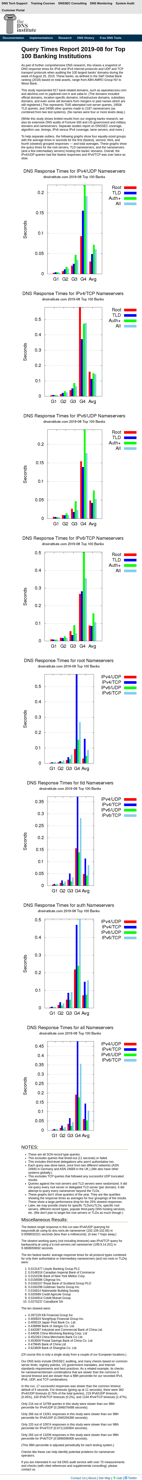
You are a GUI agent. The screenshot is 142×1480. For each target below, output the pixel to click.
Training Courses (43, 3)
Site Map (104, 1478)
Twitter (131, 1478)
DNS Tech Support (14, 3)
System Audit (125, 3)
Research (65, 38)
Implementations (41, 38)
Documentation (13, 38)
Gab (117, 1478)
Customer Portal (13, 10)
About (92, 1478)
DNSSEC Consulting (72, 3)
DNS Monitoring (101, 3)
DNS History (85, 38)
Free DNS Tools (110, 38)
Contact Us (78, 1478)
